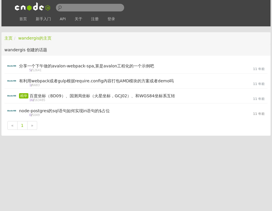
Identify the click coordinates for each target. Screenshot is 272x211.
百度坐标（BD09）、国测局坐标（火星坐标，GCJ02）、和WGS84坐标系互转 (102, 95)
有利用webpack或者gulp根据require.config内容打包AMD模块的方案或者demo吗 (96, 81)
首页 (23, 19)
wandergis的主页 (35, 38)
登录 (111, 19)
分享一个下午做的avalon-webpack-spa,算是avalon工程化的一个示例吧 (86, 66)
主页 (8, 38)
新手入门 (43, 19)
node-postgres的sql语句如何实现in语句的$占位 (64, 110)
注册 (95, 19)
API (63, 19)
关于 (78, 19)
